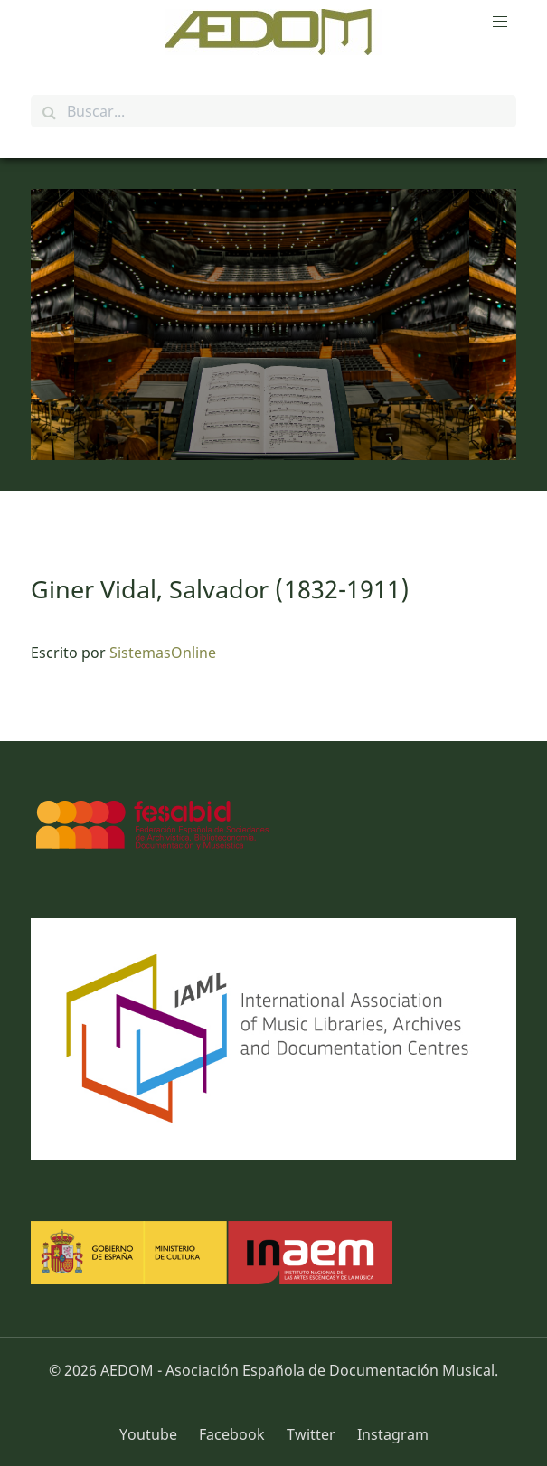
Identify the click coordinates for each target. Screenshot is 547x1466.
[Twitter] (313, 1434)
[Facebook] (234, 1434)
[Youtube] (154, 1434)
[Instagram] (388, 1434)
